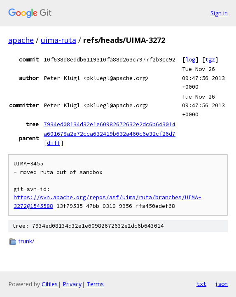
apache (21, 40)
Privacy (72, 284)
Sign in (219, 13)
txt (201, 284)
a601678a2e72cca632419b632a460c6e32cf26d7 (109, 133)
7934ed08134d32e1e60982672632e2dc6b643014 (109, 124)
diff (53, 142)
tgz (210, 59)
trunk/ (26, 241)
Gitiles (50, 284)
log (190, 59)
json (221, 284)
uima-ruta (58, 40)
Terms (95, 284)
